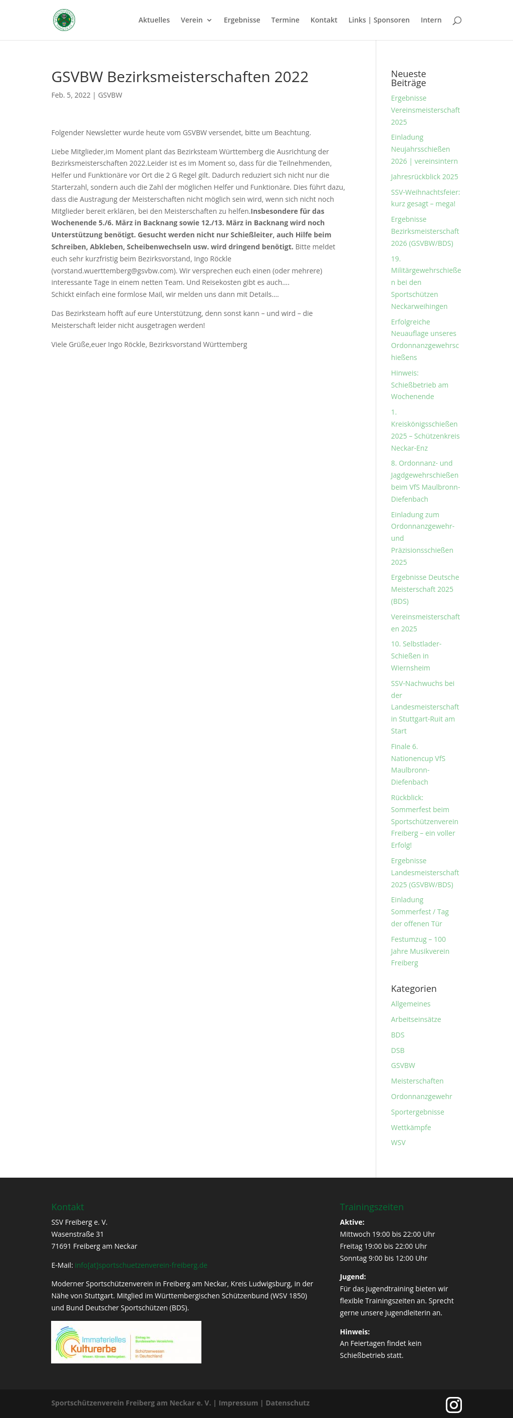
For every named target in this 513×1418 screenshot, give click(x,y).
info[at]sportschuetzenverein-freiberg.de (141, 1265)
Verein (192, 21)
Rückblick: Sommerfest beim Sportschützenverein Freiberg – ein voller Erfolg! (424, 821)
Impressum (238, 1402)
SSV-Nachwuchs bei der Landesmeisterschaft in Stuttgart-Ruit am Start (425, 707)
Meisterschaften (417, 1081)
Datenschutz (288, 1402)
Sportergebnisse (417, 1112)
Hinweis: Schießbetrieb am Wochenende (420, 385)
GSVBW (110, 95)
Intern (431, 21)
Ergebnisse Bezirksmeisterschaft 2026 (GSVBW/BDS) (425, 231)
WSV (398, 1142)
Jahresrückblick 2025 (424, 176)
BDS (398, 1034)
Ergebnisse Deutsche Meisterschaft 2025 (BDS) (425, 589)
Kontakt (324, 21)
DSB (398, 1050)
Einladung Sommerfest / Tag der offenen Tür (420, 911)
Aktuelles (154, 21)
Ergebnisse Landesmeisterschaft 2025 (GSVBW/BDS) (425, 872)
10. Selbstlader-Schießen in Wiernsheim (416, 655)
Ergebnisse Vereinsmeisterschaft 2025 (425, 110)
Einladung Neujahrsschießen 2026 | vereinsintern (424, 149)
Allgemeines (411, 1003)
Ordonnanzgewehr (421, 1096)
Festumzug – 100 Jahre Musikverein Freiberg (420, 951)
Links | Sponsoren (378, 21)
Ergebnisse (242, 21)
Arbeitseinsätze (416, 1019)
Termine (286, 21)
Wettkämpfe (411, 1127)
